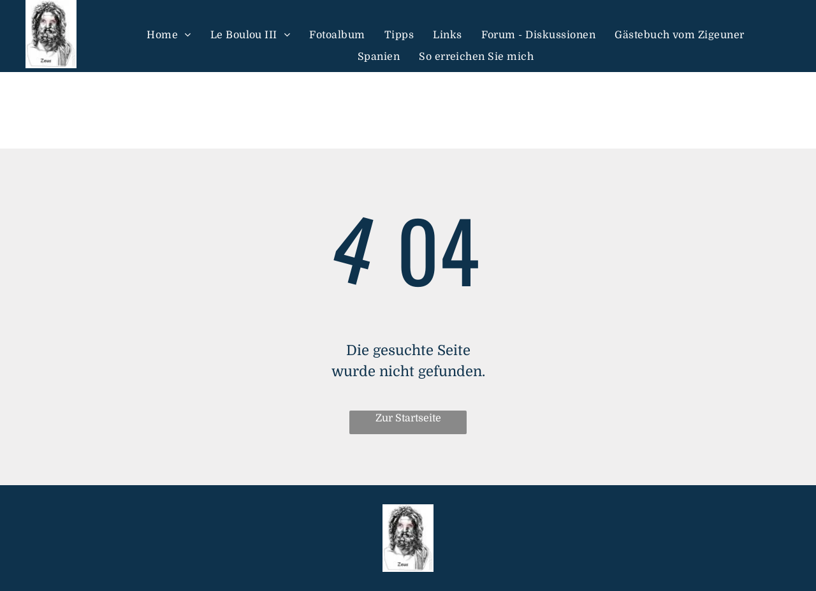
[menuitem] (168, 34)
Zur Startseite (408, 418)
